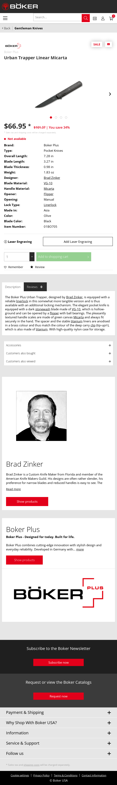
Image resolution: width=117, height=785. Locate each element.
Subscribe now (58, 662)
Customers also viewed (20, 361)
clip (93, 325)
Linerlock (50, 205)
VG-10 (48, 183)
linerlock (22, 301)
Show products (27, 501)
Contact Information (94, 775)
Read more (13, 489)
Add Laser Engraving (78, 242)
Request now (59, 696)
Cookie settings (20, 775)
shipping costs (24, 132)
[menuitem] (5, 18)
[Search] (86, 18)
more (80, 549)
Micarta (49, 189)
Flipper (48, 194)
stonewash (42, 309)
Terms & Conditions (65, 775)
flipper (54, 313)
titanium (77, 321)
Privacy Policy (41, 775)
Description (13, 287)
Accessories (13, 345)
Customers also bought (21, 353)
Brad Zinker (52, 178)
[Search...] (61, 17)
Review (37, 267)
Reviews (35, 286)
